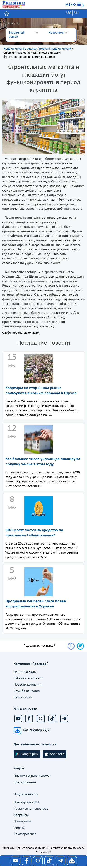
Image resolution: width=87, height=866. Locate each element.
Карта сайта (23, 697)
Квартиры (21, 815)
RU (76, 13)
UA (68, 13)
